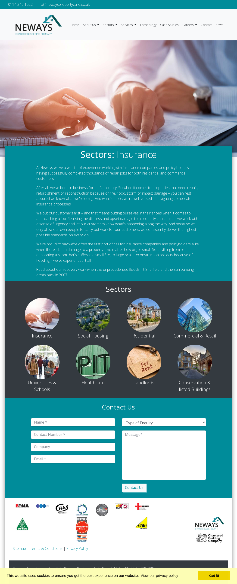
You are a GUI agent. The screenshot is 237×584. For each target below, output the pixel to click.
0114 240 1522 (20, 4)
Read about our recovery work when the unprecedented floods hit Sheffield (97, 269)
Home (75, 25)
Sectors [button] (109, 25)
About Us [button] (90, 25)
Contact (206, 25)
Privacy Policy (77, 548)
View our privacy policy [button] (159, 576)
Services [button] (127, 25)
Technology (148, 25)
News (219, 25)
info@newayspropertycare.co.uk (63, 4)
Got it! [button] (214, 576)
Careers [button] (188, 25)
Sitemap (19, 548)
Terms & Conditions (46, 548)
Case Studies (169, 25)
